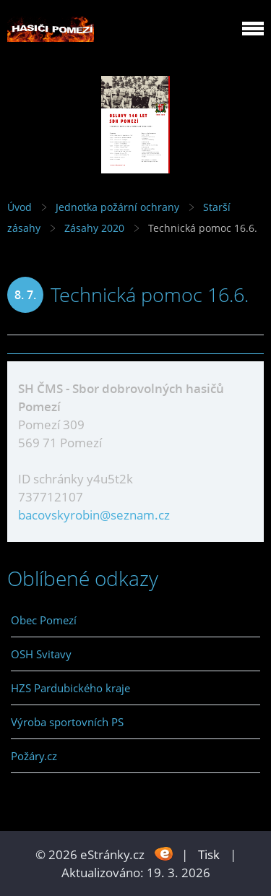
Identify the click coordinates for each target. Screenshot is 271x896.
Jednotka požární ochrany (117, 207)
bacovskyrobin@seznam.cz (94, 515)
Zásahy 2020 (94, 228)
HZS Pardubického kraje (70, 688)
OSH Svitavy (41, 654)
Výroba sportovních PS (67, 722)
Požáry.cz (34, 756)
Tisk (209, 854)
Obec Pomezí (44, 620)
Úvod (19, 207)
